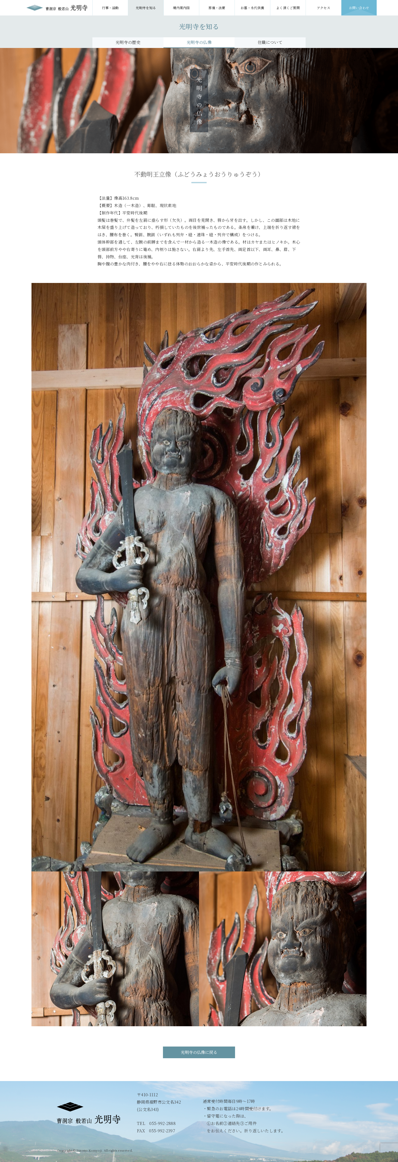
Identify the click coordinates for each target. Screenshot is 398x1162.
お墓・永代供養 (252, 7)
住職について (270, 42)
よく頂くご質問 (288, 7)
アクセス (323, 7)
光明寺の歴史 (127, 42)
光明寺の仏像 (199, 42)
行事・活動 (110, 7)
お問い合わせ (359, 7)
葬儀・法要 (216, 7)
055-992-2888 (162, 1123)
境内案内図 (181, 7)
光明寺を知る (146, 7)
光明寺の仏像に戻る (199, 1052)
